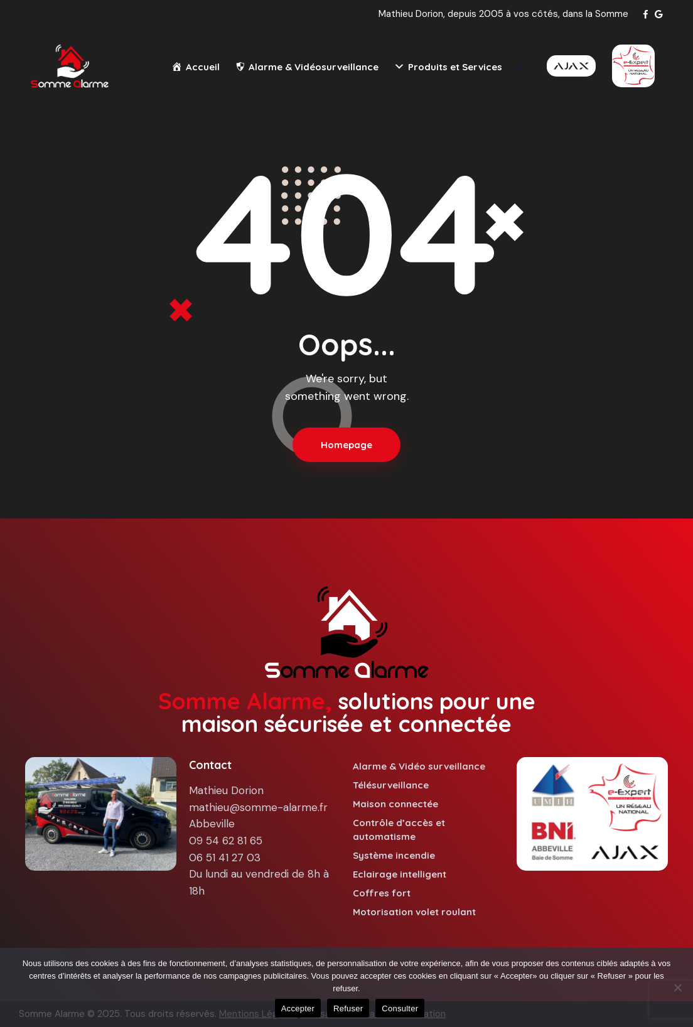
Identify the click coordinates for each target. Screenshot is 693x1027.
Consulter (400, 1008)
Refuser (348, 1008)
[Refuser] (677, 987)
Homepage (346, 445)
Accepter (297, 1008)
